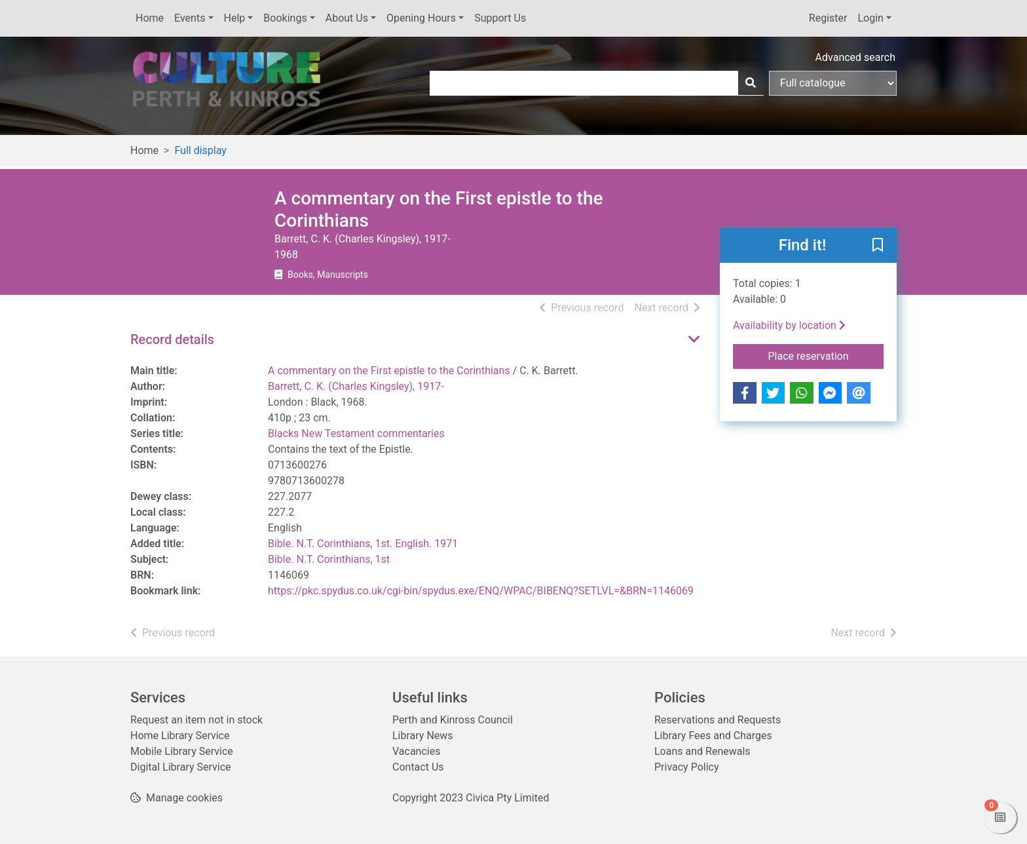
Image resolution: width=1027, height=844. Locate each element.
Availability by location (789, 325)
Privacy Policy (686, 767)
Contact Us (418, 767)
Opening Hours (421, 18)
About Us (347, 18)
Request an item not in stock (196, 720)
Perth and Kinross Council (452, 720)
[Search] (751, 83)
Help (235, 18)
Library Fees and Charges (713, 735)
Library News (422, 735)
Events (189, 18)
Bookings (285, 18)
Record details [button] (172, 339)
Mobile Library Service (181, 751)
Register (828, 18)
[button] (878, 246)
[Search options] (833, 83)
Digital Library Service (180, 767)
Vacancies (416, 751)
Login (870, 18)
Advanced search (855, 57)
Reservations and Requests (717, 720)
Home (150, 18)
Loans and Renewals (702, 751)
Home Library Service (179, 735)
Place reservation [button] (826, 355)
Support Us (500, 18)
